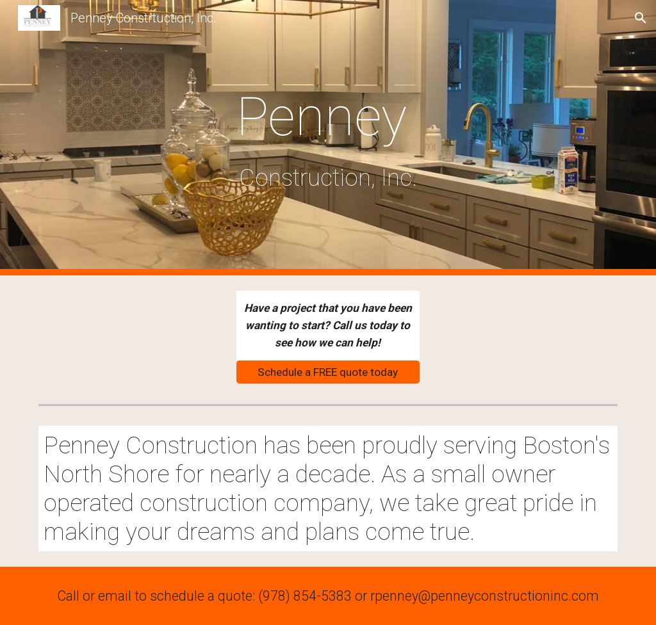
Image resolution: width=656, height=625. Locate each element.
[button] (640, 18)
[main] (328, 137)
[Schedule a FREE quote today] (328, 371)
